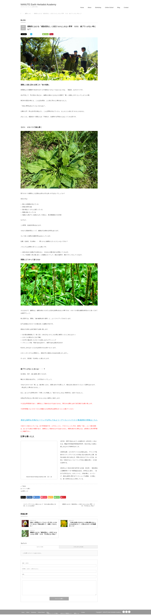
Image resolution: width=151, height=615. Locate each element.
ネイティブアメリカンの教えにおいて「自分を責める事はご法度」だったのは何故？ (39, 505)
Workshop (98, 7)
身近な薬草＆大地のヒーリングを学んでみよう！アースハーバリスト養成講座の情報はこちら (59, 420)
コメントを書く (26, 488)
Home (82, 7)
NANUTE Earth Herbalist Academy (38, 4)
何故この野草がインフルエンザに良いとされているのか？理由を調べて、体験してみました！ (43, 524)
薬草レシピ (25, 491)
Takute (24, 486)
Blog (118, 7)
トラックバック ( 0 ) (78, 546)
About (89, 7)
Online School (109, 7)
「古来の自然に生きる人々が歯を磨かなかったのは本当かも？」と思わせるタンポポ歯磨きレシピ (82, 524)
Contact (126, 7)
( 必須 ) (25, 563)
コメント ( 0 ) (40, 546)
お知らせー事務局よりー (66, 613)
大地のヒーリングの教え (52, 613)
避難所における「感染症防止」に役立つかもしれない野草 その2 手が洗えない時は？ (78, 505)
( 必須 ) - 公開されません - (30, 568)
